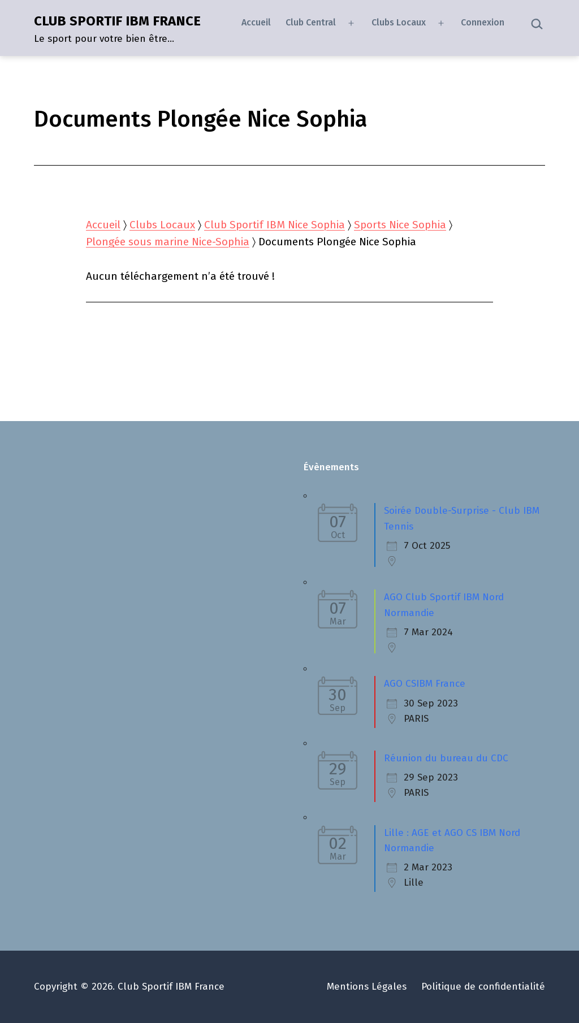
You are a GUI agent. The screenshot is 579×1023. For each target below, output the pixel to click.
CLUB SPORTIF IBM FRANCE (117, 21)
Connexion (482, 22)
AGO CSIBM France (424, 684)
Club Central (311, 22)
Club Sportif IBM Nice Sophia (274, 224)
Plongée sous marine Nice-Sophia (167, 241)
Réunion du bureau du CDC (446, 758)
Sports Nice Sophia (400, 224)
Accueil (256, 22)
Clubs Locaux (398, 22)
